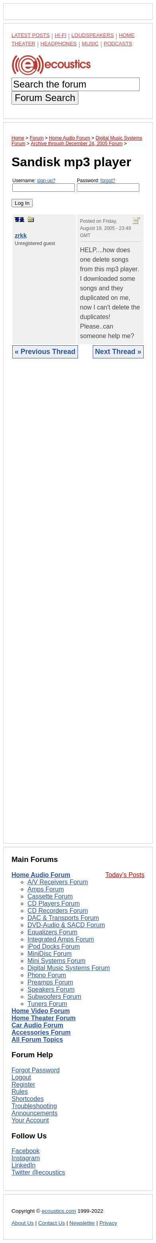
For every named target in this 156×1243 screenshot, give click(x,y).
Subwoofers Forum (54, 996)
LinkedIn (24, 1165)
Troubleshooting (34, 1106)
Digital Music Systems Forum (68, 968)
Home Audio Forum (41, 874)
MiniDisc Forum (49, 953)
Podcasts (118, 44)
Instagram (26, 1158)
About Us (23, 1223)
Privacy (108, 1223)
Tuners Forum (47, 1003)
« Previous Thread (45, 352)
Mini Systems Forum (56, 960)
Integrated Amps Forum (60, 939)
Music (90, 44)
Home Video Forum (41, 1011)
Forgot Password (36, 1070)
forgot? (107, 180)
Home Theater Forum (44, 1018)
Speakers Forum (50, 989)
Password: (108, 185)
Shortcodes (28, 1098)
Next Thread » (118, 352)
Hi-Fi (60, 35)
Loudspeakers (93, 35)
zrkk (21, 235)
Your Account (30, 1120)
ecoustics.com (59, 1211)
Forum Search (45, 97)
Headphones (59, 44)
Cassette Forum (50, 896)
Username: (43, 185)
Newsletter (82, 1223)
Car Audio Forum (37, 1025)
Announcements (35, 1113)
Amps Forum (45, 889)
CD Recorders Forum (57, 910)
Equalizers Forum (52, 932)
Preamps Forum (50, 982)
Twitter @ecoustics (38, 1172)
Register (23, 1084)
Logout (21, 1077)
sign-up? (46, 180)
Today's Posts (124, 874)
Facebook (25, 1151)
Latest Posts (31, 35)
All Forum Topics (37, 1039)
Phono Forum (46, 975)
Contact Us (51, 1223)
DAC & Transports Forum (63, 917)
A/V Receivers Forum (57, 882)
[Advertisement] (78, 607)
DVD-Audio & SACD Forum (66, 925)
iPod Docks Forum (53, 946)
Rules (20, 1091)
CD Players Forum (53, 903)
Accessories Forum (41, 1032)
